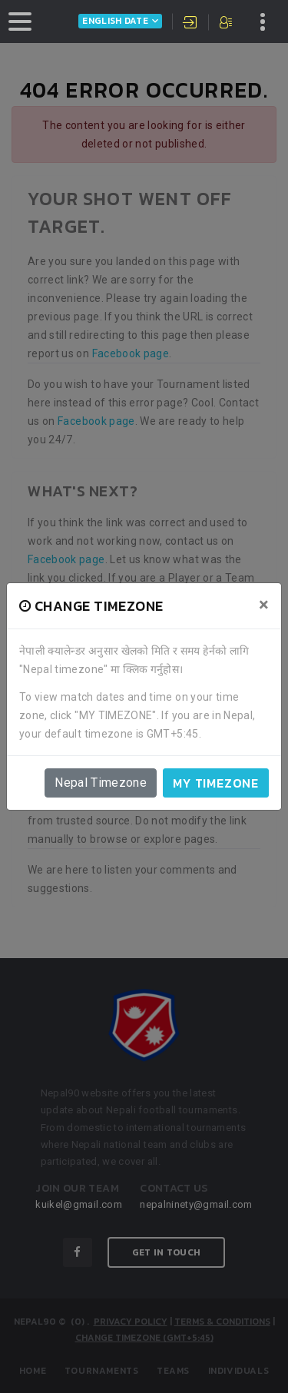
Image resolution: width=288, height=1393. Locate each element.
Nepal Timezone (101, 782)
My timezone (216, 783)
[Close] (264, 604)
